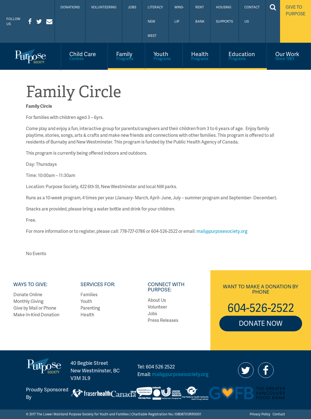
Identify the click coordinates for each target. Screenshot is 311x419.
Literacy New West (155, 21)
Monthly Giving (28, 301)
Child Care (84, 55)
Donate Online (27, 294)
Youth (164, 55)
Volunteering (103, 7)
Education (243, 55)
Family (126, 55)
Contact (279, 414)
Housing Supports (224, 14)
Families (89, 294)
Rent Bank (200, 14)
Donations (70, 7)
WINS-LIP (179, 14)
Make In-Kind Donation (36, 314)
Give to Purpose (295, 10)
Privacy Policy (260, 414)
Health (201, 55)
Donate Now (260, 323)
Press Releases (163, 320)
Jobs (132, 7)
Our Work (289, 55)
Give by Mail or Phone (34, 308)
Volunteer (157, 306)
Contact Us (252, 14)
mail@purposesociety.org (221, 231)
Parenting (90, 308)
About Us (157, 300)
